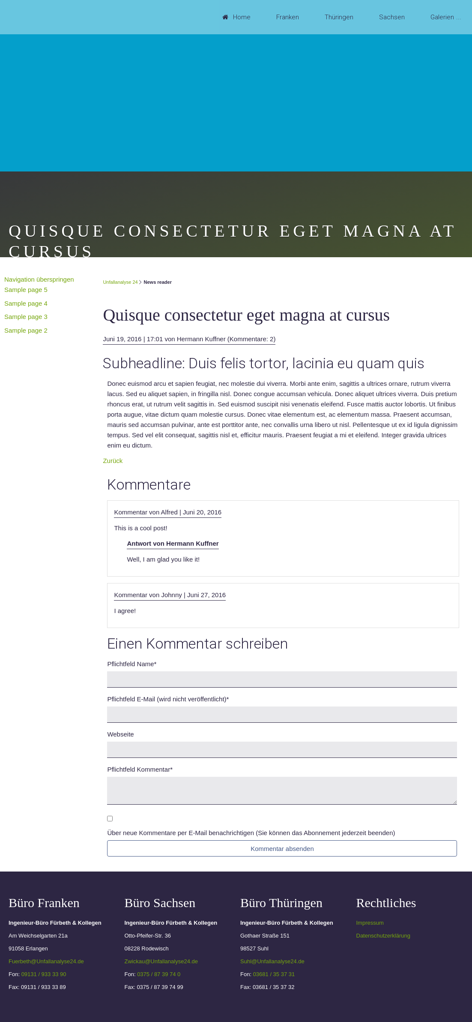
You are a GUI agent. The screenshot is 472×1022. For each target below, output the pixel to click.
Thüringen (339, 17)
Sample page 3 (26, 316)
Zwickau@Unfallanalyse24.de (161, 961)
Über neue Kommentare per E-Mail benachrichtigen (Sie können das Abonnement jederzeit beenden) (251, 832)
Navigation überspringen (39, 279)
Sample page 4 (26, 303)
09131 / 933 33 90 (43, 974)
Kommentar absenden (282, 848)
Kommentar (140, 769)
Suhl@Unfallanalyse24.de (272, 961)
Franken (287, 17)
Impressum (370, 923)
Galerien (442, 17)
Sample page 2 (26, 330)
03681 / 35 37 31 (274, 974)
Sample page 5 (26, 289)
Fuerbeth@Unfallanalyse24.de (46, 961)
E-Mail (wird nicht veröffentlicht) (168, 699)
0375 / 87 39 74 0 (158, 974)
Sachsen (392, 17)
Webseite (120, 734)
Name (131, 663)
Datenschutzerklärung (383, 935)
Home (242, 17)
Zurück (112, 460)
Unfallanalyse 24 (120, 282)
